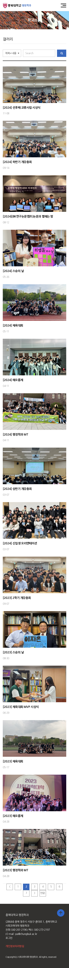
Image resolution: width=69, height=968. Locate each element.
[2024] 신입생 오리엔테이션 (20, 543)
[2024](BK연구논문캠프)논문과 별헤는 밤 (28, 216)
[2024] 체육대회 (13, 325)
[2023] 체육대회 (13, 761)
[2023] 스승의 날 (13, 652)
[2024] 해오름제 (13, 380)
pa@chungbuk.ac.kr (26, 934)
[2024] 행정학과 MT (15, 434)
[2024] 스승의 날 (13, 271)
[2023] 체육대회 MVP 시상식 (21, 707)
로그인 (9, 938)
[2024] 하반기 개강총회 (17, 162)
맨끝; (42, 893)
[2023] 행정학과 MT (15, 870)
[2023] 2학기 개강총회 (17, 597)
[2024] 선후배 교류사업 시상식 (21, 107)
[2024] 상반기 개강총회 (17, 488)
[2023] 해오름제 (13, 816)
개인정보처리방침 (15, 946)
